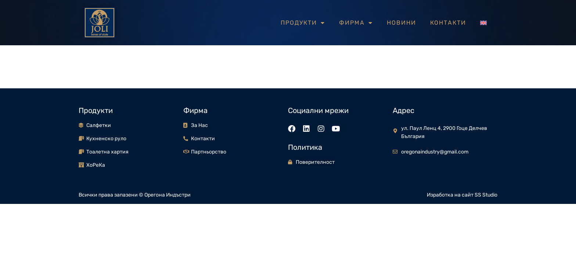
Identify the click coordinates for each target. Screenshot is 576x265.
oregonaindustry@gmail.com (434, 152)
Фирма (356, 22)
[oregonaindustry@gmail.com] (395, 151)
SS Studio (486, 195)
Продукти (303, 22)
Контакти (448, 22)
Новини (401, 22)
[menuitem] (483, 22)
